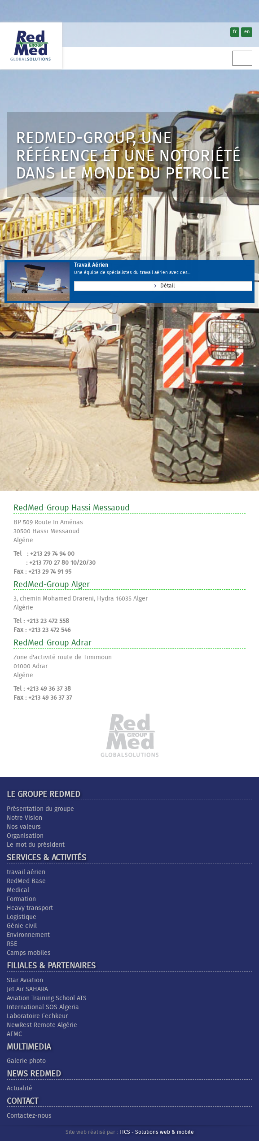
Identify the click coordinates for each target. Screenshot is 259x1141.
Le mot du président (36, 845)
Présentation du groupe (40, 809)
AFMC (14, 1034)
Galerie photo (26, 1061)
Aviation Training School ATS (47, 998)
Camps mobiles (29, 953)
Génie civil (22, 926)
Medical (18, 890)
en (247, 31)
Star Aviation (25, 980)
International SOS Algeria (43, 1007)
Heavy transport (30, 908)
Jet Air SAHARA (27, 989)
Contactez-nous (29, 1116)
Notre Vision (24, 818)
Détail (163, 285)
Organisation (25, 836)
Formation (21, 899)
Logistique (21, 917)
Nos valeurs (24, 827)
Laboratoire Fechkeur (37, 1016)
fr (235, 31)
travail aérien (26, 872)
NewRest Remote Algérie (42, 1025)
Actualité (19, 1088)
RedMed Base (26, 881)
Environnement (28, 935)
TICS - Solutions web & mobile (156, 1132)
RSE (12, 944)
